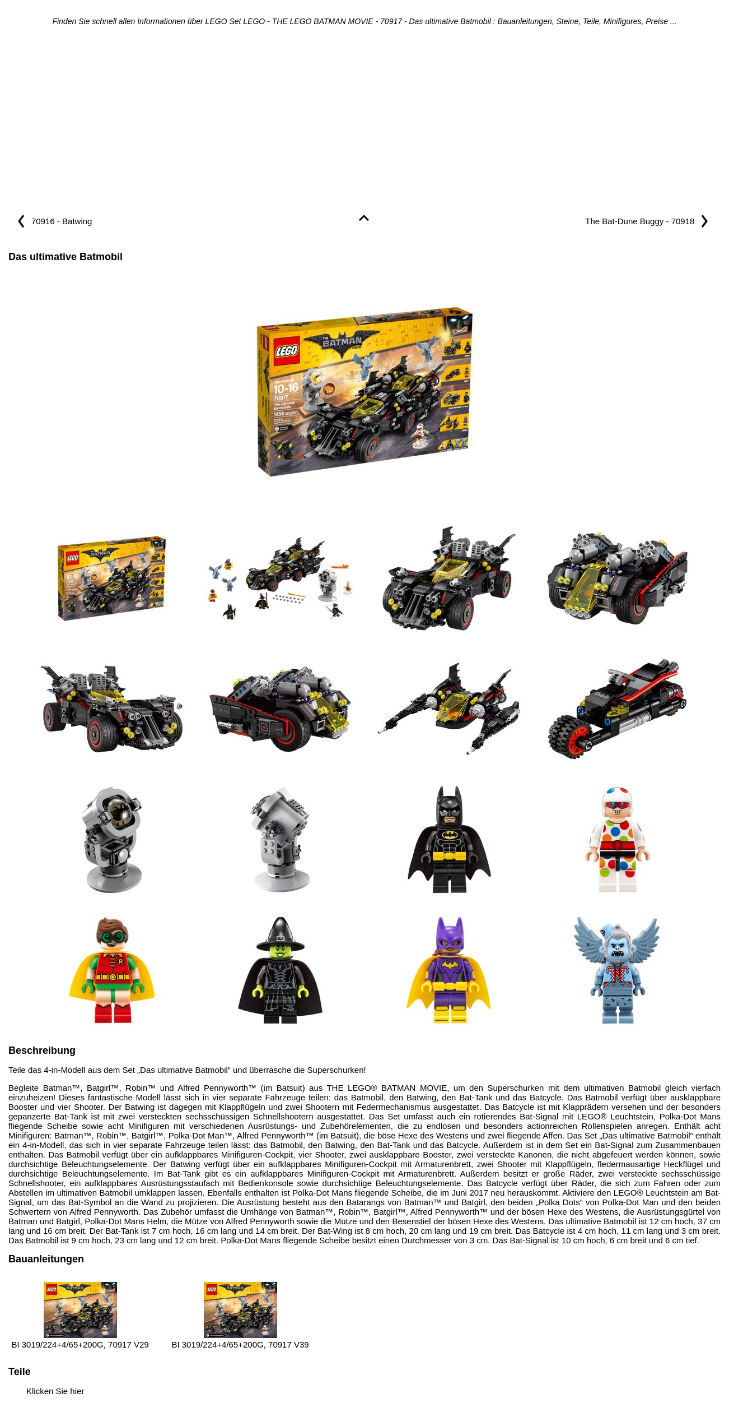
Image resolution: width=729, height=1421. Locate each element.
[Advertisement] (364, 121)
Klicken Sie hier (55, 1391)
